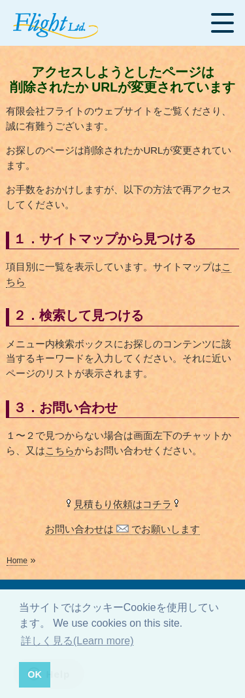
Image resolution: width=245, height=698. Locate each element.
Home (17, 560)
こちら (59, 450)
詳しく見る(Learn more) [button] (77, 640)
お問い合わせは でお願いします (122, 528)
